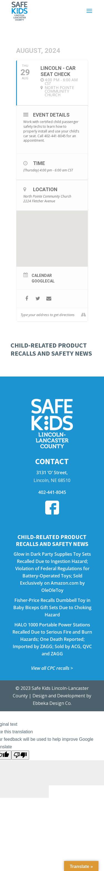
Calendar (42, 275)
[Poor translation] (20, 755)
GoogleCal (43, 281)
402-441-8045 (52, 492)
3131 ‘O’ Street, (52, 472)
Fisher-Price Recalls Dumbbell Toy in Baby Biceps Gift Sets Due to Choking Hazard (52, 607)
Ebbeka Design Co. (52, 703)
